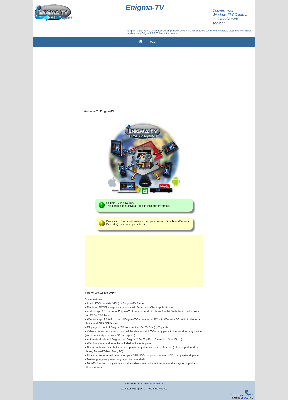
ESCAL (244, 397)
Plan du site (132, 383)
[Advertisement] (144, 75)
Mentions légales (151, 383)
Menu (153, 42)
